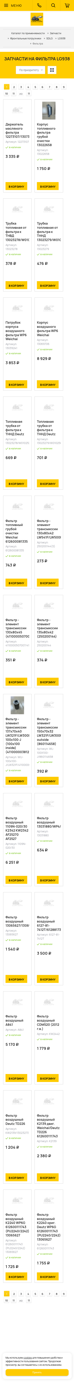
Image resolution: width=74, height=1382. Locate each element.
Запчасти (55, 33)
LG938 (61, 38)
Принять (37, 1372)
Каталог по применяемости (28, 33)
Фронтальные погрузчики (25, 38)
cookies (27, 1357)
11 (14, 93)
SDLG (49, 38)
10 (6, 93)
